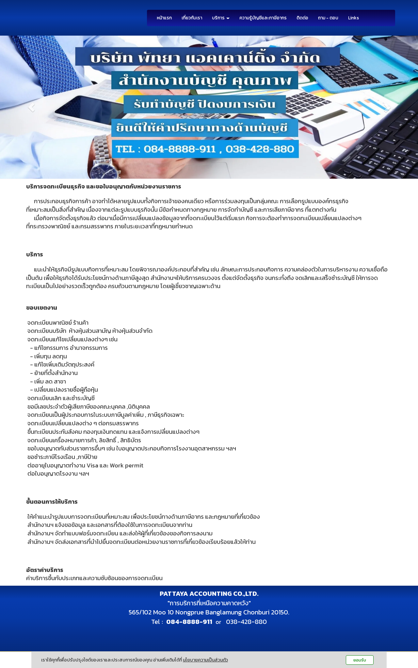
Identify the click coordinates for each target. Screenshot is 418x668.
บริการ (221, 17)
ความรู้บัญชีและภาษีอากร (263, 17)
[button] (31, 107)
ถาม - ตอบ (328, 17)
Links (353, 17)
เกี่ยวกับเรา (192, 17)
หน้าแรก (164, 17)
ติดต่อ (302, 17)
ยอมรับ (359, 660)
